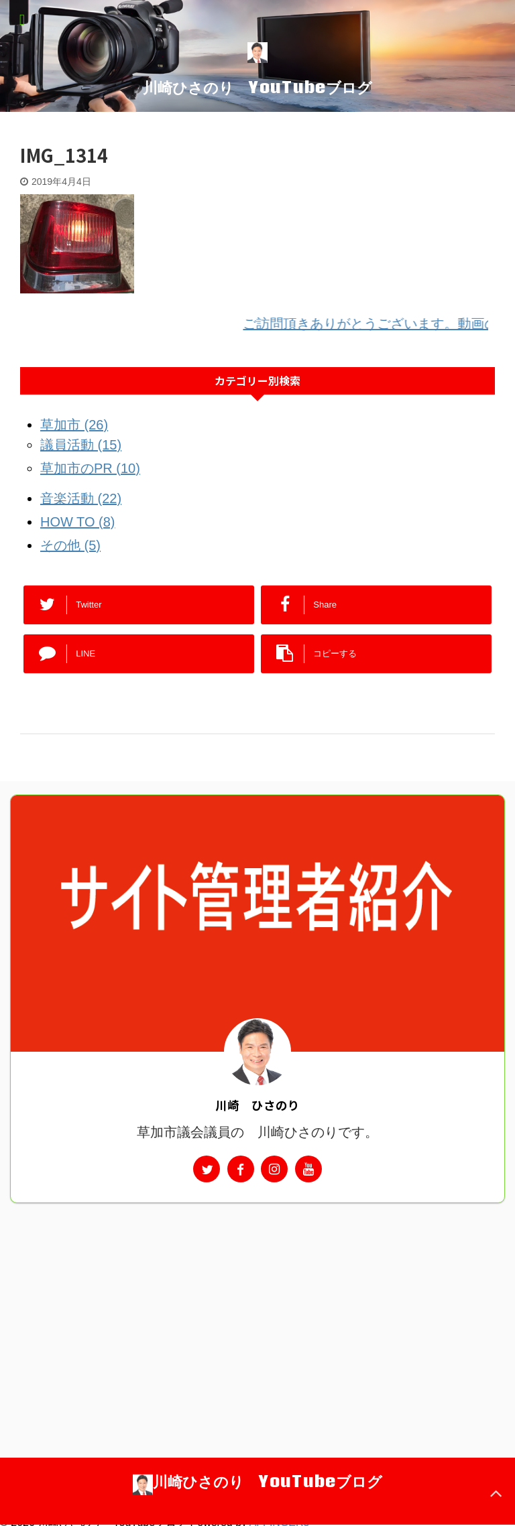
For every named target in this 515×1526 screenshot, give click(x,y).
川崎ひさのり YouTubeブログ (257, 87)
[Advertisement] (257, 1303)
